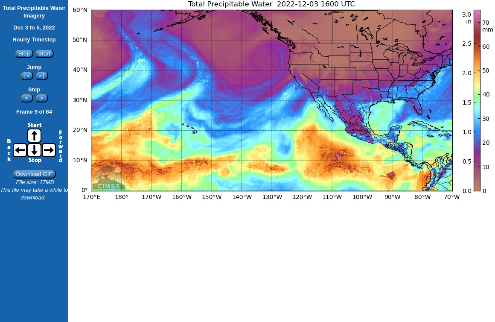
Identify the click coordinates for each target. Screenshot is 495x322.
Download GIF (34, 174)
